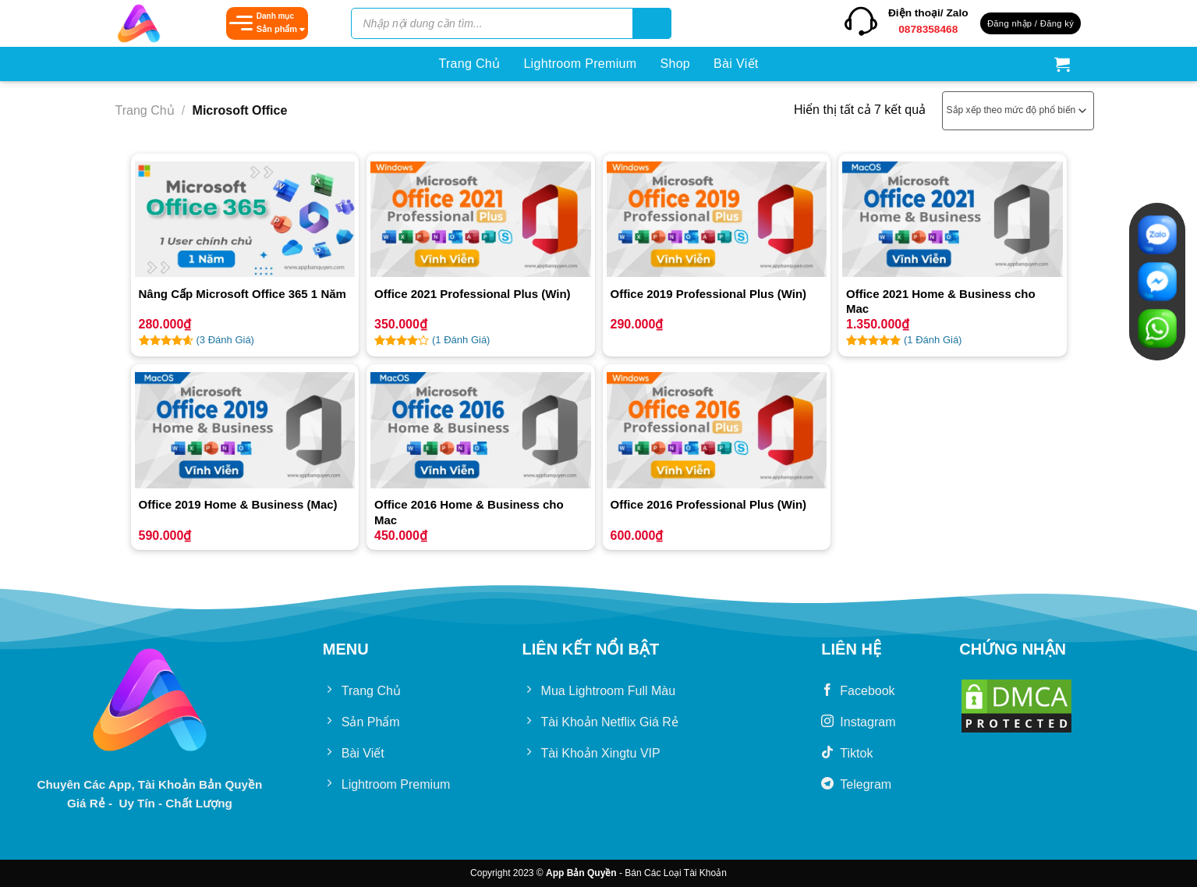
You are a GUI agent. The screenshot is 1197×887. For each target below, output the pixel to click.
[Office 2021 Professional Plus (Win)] (480, 219)
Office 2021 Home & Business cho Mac (941, 301)
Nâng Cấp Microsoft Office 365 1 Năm (242, 293)
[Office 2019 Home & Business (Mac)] (245, 430)
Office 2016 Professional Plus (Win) (709, 504)
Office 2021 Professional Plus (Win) (472, 293)
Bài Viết (736, 63)
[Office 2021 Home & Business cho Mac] (952, 219)
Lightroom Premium (579, 63)
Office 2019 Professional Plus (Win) (709, 293)
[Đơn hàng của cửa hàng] (1018, 110)
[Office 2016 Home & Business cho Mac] (480, 430)
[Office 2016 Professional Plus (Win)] (717, 430)
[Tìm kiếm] (651, 23)
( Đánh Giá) (225, 340)
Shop (675, 63)
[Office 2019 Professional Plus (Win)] (717, 219)
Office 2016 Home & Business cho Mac (469, 512)
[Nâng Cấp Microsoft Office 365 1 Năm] (245, 219)
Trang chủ (145, 110)
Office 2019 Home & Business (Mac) (238, 504)
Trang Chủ (469, 63)
